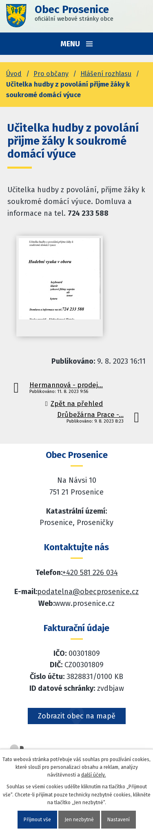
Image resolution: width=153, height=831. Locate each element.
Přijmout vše (37, 819)
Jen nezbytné (79, 819)
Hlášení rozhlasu (105, 74)
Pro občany (51, 74)
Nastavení (118, 819)
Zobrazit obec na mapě (76, 716)
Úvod (14, 74)
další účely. (93, 775)
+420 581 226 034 (90, 572)
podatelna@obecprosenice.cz (88, 591)
